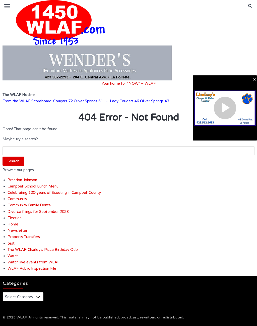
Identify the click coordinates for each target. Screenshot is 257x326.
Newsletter (17, 230)
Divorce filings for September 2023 (38, 211)
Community (17, 199)
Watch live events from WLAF (33, 262)
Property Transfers (24, 237)
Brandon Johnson (22, 180)
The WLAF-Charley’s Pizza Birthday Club (43, 249)
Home (13, 224)
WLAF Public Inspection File (32, 268)
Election (15, 218)
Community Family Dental (29, 205)
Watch (13, 256)
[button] (250, 5)
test (11, 243)
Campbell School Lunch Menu (33, 186)
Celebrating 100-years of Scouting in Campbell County (54, 192)
